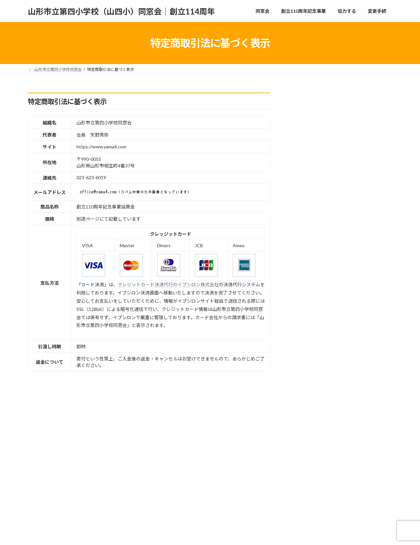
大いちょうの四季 (341, 299)
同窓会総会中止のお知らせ (350, 187)
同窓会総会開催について (348, 113)
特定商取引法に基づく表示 (186, 513)
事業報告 (332, 225)
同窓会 (42, 513)
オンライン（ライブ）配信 (350, 410)
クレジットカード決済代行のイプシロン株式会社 (168, 284)
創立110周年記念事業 (87, 513)
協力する (134, 513)
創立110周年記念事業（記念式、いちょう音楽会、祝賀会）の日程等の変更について (357, 379)
